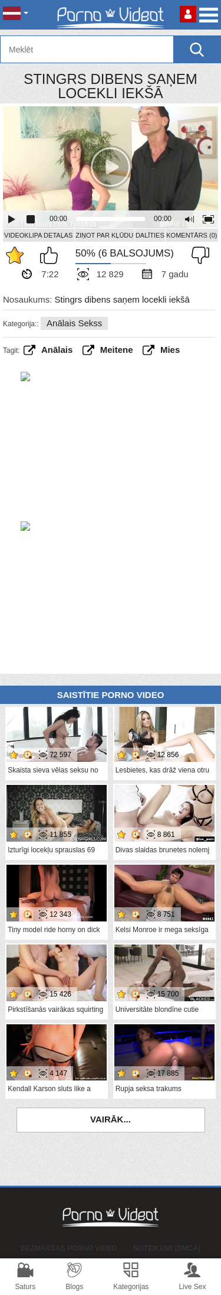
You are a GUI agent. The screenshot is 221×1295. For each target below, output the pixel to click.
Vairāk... (110, 1119)
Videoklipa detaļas (38, 235)
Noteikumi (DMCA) (167, 1248)
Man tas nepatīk (197, 255)
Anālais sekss (74, 323)
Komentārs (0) (191, 235)
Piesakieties (188, 14)
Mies (170, 350)
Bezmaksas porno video (69, 1248)
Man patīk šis (52, 255)
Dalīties (150, 235)
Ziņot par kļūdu (104, 235)
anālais (56, 350)
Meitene (116, 350)
